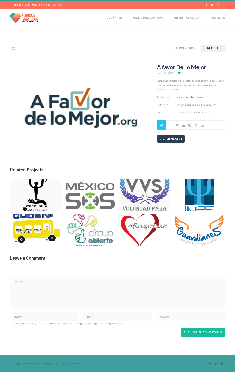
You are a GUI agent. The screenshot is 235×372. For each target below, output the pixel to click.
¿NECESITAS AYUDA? (187, 17)
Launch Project (170, 138)
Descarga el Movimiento (24, 363)
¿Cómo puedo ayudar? (149, 17)
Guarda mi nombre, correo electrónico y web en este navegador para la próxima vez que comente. (69, 323)
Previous (186, 48)
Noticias (218, 17)
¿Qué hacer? (116, 17)
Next (211, 48)
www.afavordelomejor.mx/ (191, 97)
